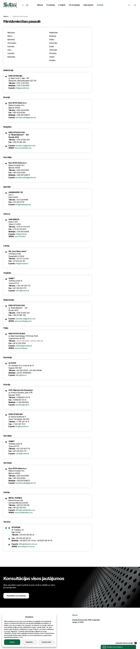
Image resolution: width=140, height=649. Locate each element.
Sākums (40, 5)
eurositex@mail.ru (22, 405)
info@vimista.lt (21, 234)
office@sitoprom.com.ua (28, 544)
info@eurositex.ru (22, 426)
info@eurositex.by (22, 88)
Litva (9, 50)
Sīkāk (21, 637)
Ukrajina (52, 60)
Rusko (51, 47)
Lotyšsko (10, 53)
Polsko (51, 40)
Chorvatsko (11, 43)
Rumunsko (53, 43)
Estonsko (10, 47)
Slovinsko (52, 53)
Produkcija (50, 5)
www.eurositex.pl (21, 348)
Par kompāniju (74, 5)
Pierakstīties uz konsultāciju (16, 596)
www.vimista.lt (20, 236)
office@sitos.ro (21, 375)
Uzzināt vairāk (46, 642)
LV (27, 5)
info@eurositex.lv (22, 264)
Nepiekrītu (29, 642)
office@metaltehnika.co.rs (25, 510)
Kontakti (100, 5)
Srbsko (51, 57)
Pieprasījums (88, 5)
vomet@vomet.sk (22, 291)
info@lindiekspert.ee (23, 205)
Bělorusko (11, 33)
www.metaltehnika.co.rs (24, 513)
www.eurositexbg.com (23, 148)
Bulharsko (11, 40)
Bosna (9, 36)
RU (23, 5)
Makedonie (53, 33)
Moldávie (52, 36)
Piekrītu (12, 642)
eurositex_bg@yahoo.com (25, 146)
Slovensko (53, 50)
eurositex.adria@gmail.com (26, 117)
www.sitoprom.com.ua (26, 547)
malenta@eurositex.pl (24, 346)
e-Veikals (61, 5)
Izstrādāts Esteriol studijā (126, 643)
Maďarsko (11, 57)
